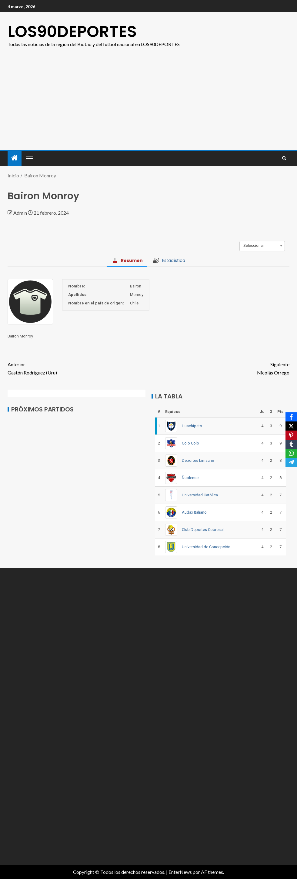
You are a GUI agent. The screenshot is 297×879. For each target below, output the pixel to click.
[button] (29, 158)
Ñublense (190, 477)
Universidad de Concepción (206, 547)
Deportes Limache (198, 460)
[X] (291, 426)
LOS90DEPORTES (72, 31)
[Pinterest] (291, 435)
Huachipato (192, 426)
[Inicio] (14, 158)
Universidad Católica (200, 495)
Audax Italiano (194, 512)
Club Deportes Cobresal (203, 529)
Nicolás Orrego (218, 367)
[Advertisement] (148, 93)
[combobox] (262, 245)
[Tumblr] (291, 444)
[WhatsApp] (291, 453)
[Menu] (29, 158)
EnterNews (180, 872)
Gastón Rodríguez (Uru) (78, 367)
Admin (20, 213)
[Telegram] (291, 462)
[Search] (284, 158)
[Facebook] (291, 416)
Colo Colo (190, 443)
